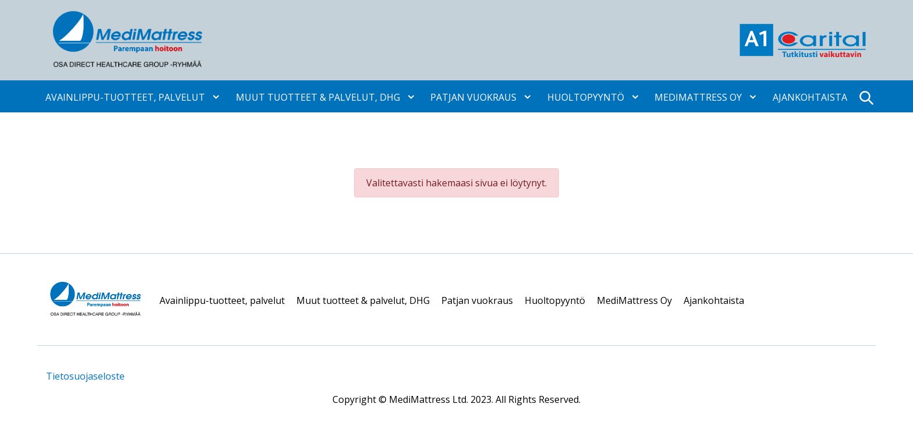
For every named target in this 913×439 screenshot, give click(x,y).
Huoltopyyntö (585, 96)
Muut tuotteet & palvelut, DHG (318, 96)
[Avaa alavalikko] (213, 96)
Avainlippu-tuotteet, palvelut (125, 96)
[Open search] (865, 96)
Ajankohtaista (810, 96)
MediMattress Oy (698, 96)
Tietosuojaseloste (85, 376)
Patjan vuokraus (473, 96)
